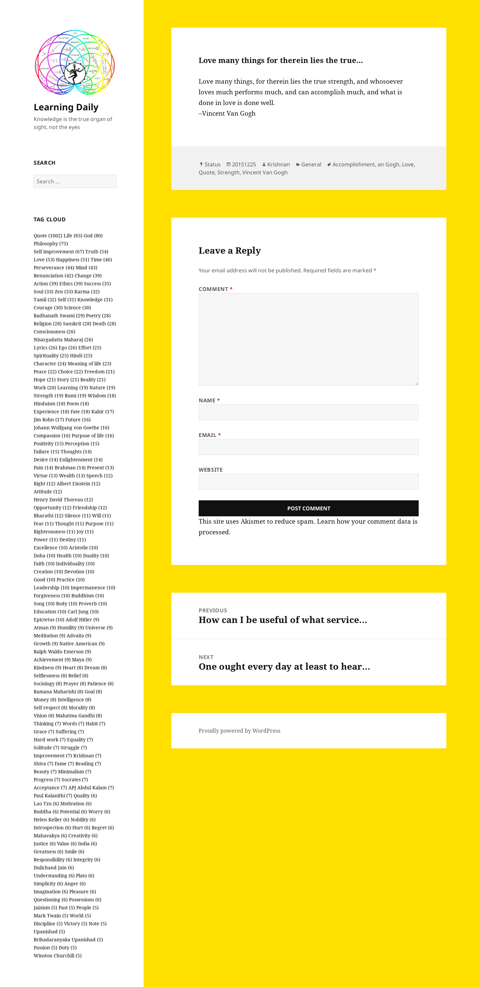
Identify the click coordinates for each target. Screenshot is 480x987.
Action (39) (46, 283)
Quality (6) (85, 795)
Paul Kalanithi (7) (53, 795)
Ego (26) (68, 347)
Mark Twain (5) (51, 915)
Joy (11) (85, 531)
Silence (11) (78, 515)
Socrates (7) (75, 779)
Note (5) (98, 923)
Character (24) (50, 363)
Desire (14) (46, 459)
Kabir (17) (102, 411)
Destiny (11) (72, 539)
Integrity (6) (86, 859)
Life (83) (73, 235)
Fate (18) (80, 411)
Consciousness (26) (54, 331)
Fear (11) (44, 523)
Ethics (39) (71, 283)
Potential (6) (73, 811)
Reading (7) (88, 763)
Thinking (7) (47, 723)
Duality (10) (96, 555)
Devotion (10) (79, 571)
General (311, 164)
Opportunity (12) (52, 507)
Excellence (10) (51, 547)
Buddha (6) (46, 811)
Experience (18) (51, 411)
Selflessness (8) (50, 675)
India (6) (87, 843)
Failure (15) (46, 451)
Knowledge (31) (95, 299)
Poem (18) (78, 403)
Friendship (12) (90, 507)
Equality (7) (80, 739)
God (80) (93, 235)
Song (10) (44, 603)
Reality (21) (93, 379)
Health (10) (69, 555)
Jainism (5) (45, 907)
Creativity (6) (83, 835)
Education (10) (50, 611)
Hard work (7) (50, 739)
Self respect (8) (50, 707)
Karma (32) (87, 291)
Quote (207, 172)
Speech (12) (99, 475)
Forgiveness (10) (52, 595)
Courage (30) (48, 307)
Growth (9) (46, 643)
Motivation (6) (76, 803)
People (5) (87, 907)
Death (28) (104, 323)
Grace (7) (44, 731)
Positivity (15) (49, 443)
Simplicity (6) (48, 883)
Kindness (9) (47, 667)
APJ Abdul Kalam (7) (91, 787)
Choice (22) (70, 371)
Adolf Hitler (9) (82, 619)
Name (209, 400)
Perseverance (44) (54, 267)
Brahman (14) (70, 467)
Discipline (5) (48, 923)
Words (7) (73, 723)
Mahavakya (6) (50, 835)
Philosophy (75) (51, 243)
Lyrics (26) (45, 347)
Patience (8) (100, 683)
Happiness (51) (72, 259)
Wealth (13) (72, 475)
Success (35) (97, 283)
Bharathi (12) (48, 515)
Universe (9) (99, 627)
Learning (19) (72, 387)
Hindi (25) (81, 355)
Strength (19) (48, 395)
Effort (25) (89, 347)
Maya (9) (82, 659)
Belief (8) (78, 675)
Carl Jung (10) (83, 611)
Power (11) (46, 539)
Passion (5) (45, 947)
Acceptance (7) (50, 787)
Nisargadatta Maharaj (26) (63, 339)
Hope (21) (45, 379)
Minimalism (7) (74, 771)
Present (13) (100, 467)
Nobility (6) (83, 819)
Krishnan (278, 164)
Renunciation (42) (53, 275)
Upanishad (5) (49, 931)
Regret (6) (103, 827)
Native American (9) (82, 643)
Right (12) (44, 483)
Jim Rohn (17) (49, 419)
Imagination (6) (51, 891)
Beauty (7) (45, 771)
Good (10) (44, 579)
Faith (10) (44, 563)
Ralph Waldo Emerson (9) (62, 651)
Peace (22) (45, 371)
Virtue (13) (46, 475)
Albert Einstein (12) (78, 483)
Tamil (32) (45, 299)
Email (210, 435)
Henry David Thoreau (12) (63, 499)
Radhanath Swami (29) (59, 315)
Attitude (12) (48, 491)
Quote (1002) (48, 235)
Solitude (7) (46, 747)
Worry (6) (99, 811)
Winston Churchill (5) (58, 955)
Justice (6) (45, 843)
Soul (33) (43, 291)
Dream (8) (95, 667)
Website (211, 469)
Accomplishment (354, 164)
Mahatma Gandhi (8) (79, 715)
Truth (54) (96, 251)
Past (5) (67, 907)
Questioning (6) (51, 899)
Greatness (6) (48, 851)
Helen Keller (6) (51, 819)
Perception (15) (82, 443)
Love (408, 164)
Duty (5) (68, 947)
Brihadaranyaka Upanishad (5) (68, 939)
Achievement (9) (52, 659)
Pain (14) (43, 467)
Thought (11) (69, 523)
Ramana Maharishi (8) (58, 691)
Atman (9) (45, 627)
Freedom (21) (99, 371)
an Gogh (388, 164)
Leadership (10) (51, 587)
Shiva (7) (43, 763)
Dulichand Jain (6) (54, 867)
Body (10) (66, 603)
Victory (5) (75, 923)
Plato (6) (85, 875)
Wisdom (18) (102, 395)
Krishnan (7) (87, 755)
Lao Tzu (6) (46, 803)
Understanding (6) (54, 875)
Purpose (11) (99, 523)
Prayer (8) (74, 683)
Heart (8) (73, 667)
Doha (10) (44, 555)
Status (213, 164)
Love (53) (44, 259)
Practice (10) (71, 579)
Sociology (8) (48, 683)
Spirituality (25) (51, 355)
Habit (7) (95, 723)
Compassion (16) (52, 435)
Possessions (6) (85, 899)
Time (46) (101, 259)
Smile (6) (74, 851)
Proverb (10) (93, 603)
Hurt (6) (81, 827)
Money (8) (45, 699)
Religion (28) (48, 323)
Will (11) (101, 515)
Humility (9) (70, 627)
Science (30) (77, 307)
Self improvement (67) (59, 251)
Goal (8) (93, 691)
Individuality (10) (75, 563)
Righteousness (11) (54, 531)
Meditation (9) (49, 635)
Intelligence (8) (74, 699)
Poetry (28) (98, 315)
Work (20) (45, 387)
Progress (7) (47, 779)
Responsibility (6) (53, 859)
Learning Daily (66, 107)
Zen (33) (64, 291)
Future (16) (78, 419)
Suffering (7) (70, 731)
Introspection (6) (52, 827)
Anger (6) (75, 883)
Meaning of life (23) (89, 363)
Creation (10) (48, 571)
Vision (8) (44, 715)
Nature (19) (102, 387)
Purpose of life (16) (93, 435)
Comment (216, 289)
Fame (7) (64, 763)
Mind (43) (86, 267)
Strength (228, 172)
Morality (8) (82, 707)
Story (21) (68, 379)
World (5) (80, 915)
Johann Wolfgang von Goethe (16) (71, 427)
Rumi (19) (75, 395)
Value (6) (67, 843)
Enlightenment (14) (81, 459)
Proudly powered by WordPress (239, 730)
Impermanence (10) (93, 587)
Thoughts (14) (76, 451)
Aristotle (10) (83, 547)
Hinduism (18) (49, 403)
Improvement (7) (53, 755)
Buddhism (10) (87, 595)
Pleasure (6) (82, 891)
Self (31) (67, 299)
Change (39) (88, 275)
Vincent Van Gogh (265, 172)
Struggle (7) (74, 747)
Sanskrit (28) (77, 323)
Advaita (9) (79, 635)
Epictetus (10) (49, 619)
